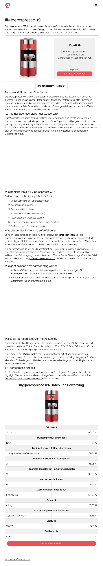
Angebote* (74, 69)
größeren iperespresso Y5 (42, 258)
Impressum (10, 559)
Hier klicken (60, 86)
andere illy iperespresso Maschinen (23, 378)
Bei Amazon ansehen (74, 73)
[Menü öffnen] (96, 5)
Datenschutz (23, 559)
